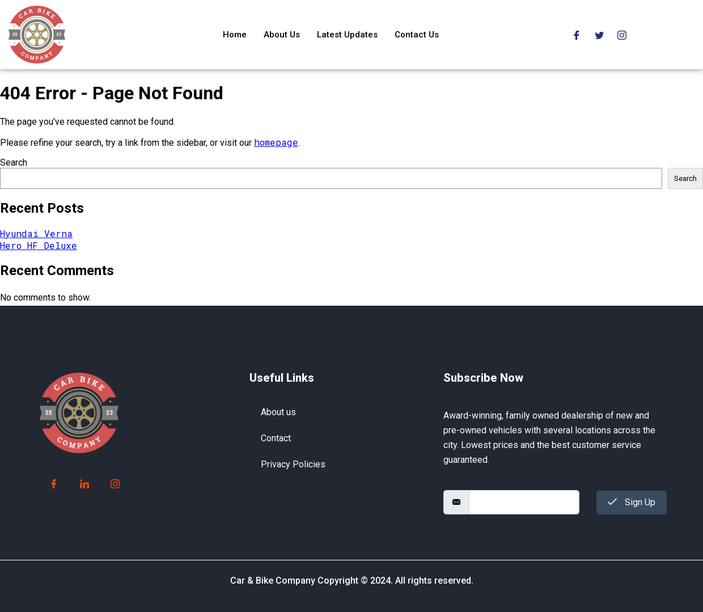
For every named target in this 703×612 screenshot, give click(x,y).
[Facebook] (576, 34)
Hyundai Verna (36, 233)
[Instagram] (621, 34)
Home (235, 34)
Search (13, 162)
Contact (276, 438)
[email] (524, 502)
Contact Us (417, 34)
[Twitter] (599, 34)
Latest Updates (347, 34)
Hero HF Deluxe (38, 245)
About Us (282, 34)
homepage (276, 142)
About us (278, 412)
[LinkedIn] (84, 484)
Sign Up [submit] (631, 502)
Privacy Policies (293, 464)
